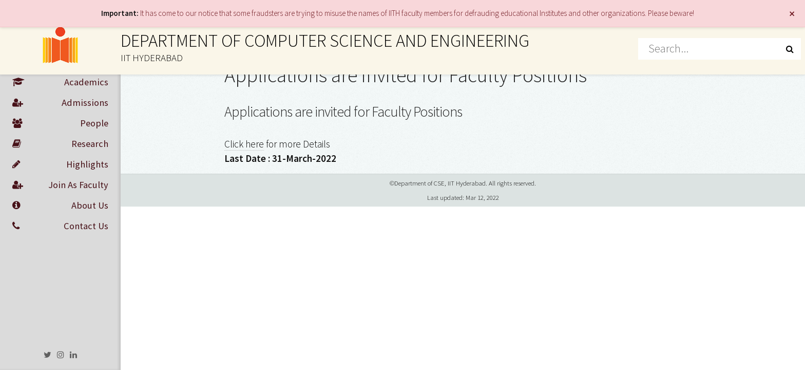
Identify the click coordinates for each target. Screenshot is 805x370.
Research (60, 144)
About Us (60, 205)
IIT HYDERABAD (152, 57)
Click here (244, 144)
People (60, 123)
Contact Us (60, 226)
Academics (60, 82)
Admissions (60, 103)
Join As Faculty (60, 185)
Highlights (60, 164)
